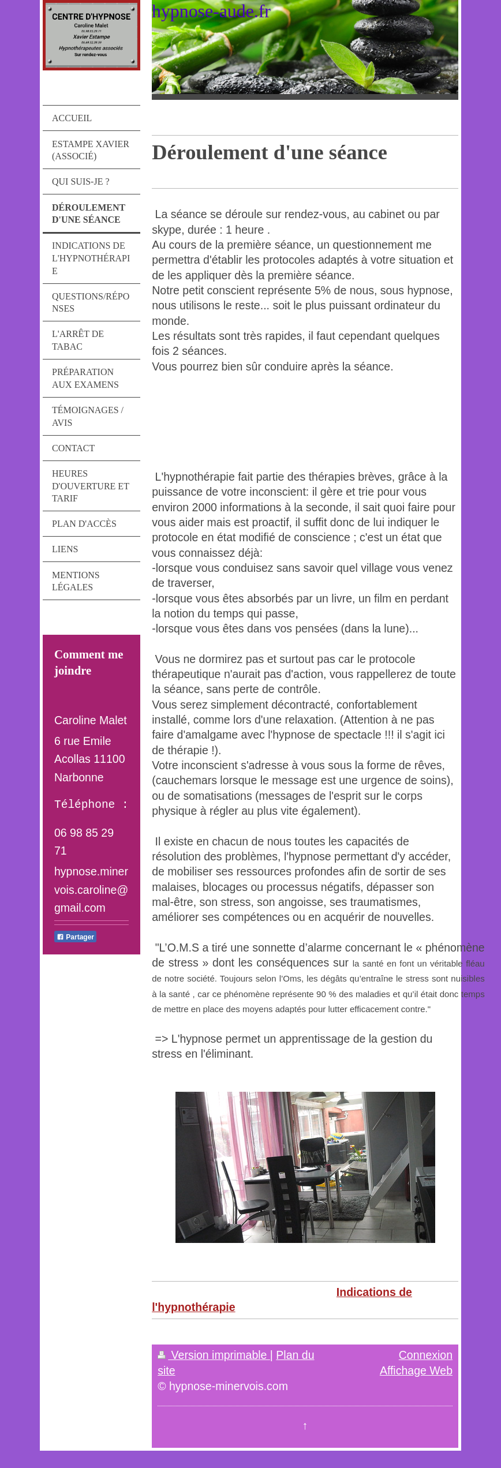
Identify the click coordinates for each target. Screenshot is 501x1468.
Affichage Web (416, 1370)
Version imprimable (214, 1355)
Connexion (426, 1355)
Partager (75, 937)
